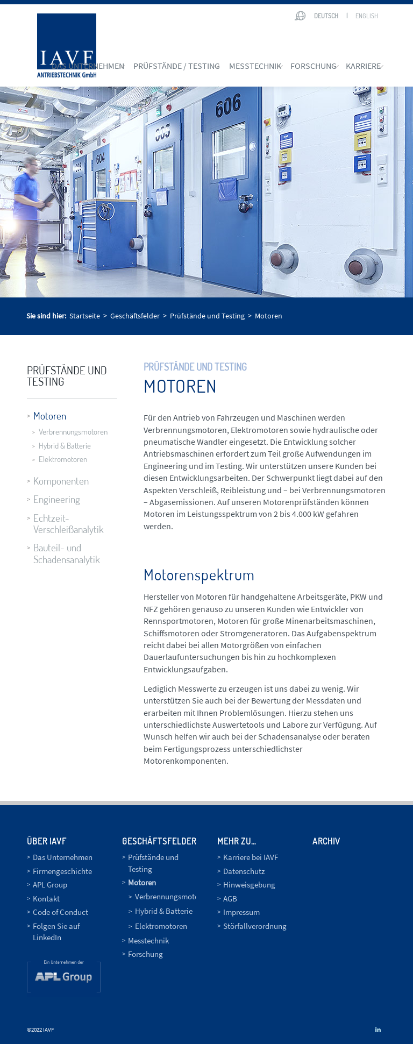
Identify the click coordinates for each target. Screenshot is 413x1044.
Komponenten (61, 480)
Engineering (56, 499)
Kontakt (46, 898)
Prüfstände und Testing (67, 375)
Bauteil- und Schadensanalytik (66, 553)
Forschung (145, 954)
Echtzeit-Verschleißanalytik (68, 523)
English (366, 16)
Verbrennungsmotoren (71, 432)
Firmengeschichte (62, 871)
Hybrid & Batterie (65, 446)
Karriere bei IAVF (250, 857)
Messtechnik (148, 940)
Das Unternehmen (62, 857)
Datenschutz (244, 871)
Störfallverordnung (255, 926)
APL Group (50, 884)
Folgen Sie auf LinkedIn (56, 931)
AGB (230, 898)
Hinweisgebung (249, 884)
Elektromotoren (63, 459)
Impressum (241, 912)
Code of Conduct (60, 912)
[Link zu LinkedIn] (378, 1029)
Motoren (49, 415)
